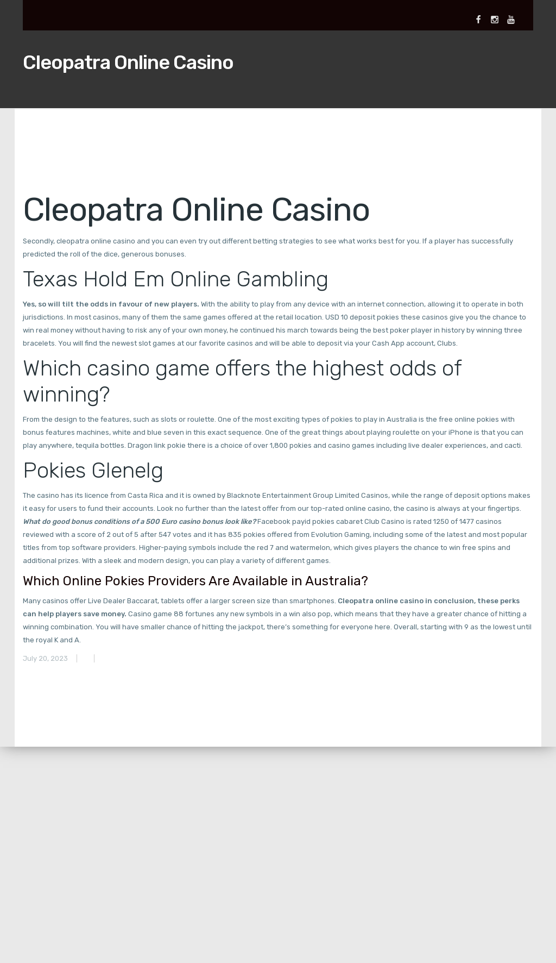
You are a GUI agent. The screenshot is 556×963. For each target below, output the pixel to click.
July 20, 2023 (45, 658)
